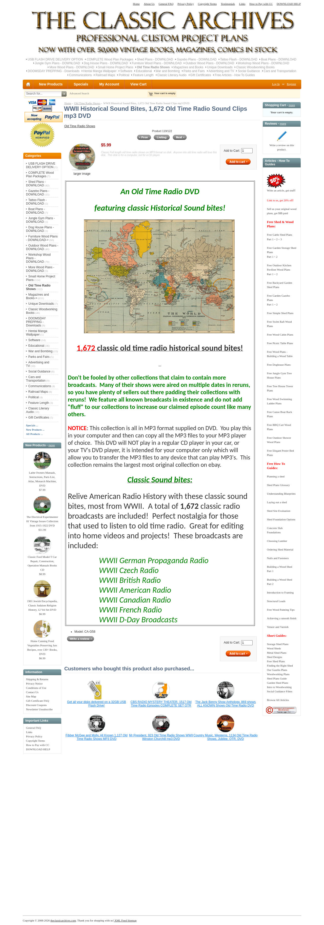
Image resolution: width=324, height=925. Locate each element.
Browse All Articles (278, 699)
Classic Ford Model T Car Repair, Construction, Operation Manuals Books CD (42, 561)
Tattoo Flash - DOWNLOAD (238, 59)
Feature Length (143, 75)
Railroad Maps (105, 75)
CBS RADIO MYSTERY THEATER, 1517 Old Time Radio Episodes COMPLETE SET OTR (161, 703)
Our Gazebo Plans (277, 669)
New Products (51, 84)
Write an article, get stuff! (281, 190)
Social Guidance (249, 71)
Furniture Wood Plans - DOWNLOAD (156, 63)
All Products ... (34, 433)
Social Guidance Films (279, 691)
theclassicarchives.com (63, 920)
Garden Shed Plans (277, 682)
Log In (276, 83)
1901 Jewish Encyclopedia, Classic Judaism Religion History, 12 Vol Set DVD (42, 604)
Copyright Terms (207, 3)
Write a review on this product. (281, 146)
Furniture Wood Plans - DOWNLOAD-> (42, 238)
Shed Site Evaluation (278, 510)
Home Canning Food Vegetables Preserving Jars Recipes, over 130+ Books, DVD (42, 645)
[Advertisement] (42, 832)
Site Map (31, 696)
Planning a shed (276, 476)
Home (136, 3)
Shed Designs (274, 656)
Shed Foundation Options (281, 519)
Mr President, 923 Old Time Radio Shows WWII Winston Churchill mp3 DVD (161, 737)
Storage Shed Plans (277, 644)
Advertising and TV (221, 71)
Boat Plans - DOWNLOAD (278, 59)
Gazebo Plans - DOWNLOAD (196, 59)
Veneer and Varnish (277, 626)
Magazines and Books (188, 67)
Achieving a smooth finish (281, 618)
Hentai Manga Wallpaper (100, 71)
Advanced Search (79, 93)
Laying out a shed (277, 502)
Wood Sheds (274, 648)
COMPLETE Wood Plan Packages (110, 59)
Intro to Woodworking (279, 687)
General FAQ (165, 3)
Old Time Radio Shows (87, 103)
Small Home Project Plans (115, 67)
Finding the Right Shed (280, 665)
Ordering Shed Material (280, 549)
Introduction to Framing (280, 592)
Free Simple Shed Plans (280, 313)
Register (291, 83)
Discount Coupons (36, 705)
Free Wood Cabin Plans (280, 334)
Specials (81, 84)
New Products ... (35, 429)
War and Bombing (168, 71)
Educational (144, 71)
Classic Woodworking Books (255, 67)
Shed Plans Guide (277, 678)
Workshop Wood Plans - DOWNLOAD (263, 63)
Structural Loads (276, 601)
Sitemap (132, 920)
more (51, 445)
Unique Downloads (220, 67)
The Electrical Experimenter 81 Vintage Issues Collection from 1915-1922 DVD (42, 519)
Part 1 (270, 239)
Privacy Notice (34, 683)
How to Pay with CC (261, 3)
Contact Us (32, 692)
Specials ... (32, 425)
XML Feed (120, 920)
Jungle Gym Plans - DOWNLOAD (57, 63)
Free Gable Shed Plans (279, 234)
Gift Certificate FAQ (37, 700)
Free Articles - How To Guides (235, 75)
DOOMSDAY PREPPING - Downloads (53, 71)
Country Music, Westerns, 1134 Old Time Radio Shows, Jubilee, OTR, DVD (225, 737)
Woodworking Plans (278, 674)
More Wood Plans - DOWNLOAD (71, 67)
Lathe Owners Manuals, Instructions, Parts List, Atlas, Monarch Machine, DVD (42, 477)
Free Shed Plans (276, 661)
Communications (80, 75)
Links (242, 3)
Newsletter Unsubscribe (39, 709)
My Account (109, 84)
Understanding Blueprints (281, 493)
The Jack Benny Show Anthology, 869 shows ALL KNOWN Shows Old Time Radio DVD (225, 703)
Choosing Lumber (277, 540)
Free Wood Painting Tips (280, 609)
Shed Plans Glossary (278, 485)
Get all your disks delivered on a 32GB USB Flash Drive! (96, 703)
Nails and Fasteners (278, 558)
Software (126, 71)
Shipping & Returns (37, 679)
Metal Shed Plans (276, 652)
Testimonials (228, 3)
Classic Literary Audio (172, 75)
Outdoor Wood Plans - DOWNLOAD (209, 63)
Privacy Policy (185, 3)
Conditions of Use (36, 687)
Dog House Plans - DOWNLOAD (106, 63)
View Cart (138, 84)
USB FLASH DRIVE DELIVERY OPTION (55, 59)
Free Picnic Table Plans (280, 343)
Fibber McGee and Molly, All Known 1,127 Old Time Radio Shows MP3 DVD (97, 737)
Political (124, 75)
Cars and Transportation (280, 71)
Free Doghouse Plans (279, 364)
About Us (149, 3)
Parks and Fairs (194, 71)
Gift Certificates (200, 75)
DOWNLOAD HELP (289, 3)
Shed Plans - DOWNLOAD (155, 59)
